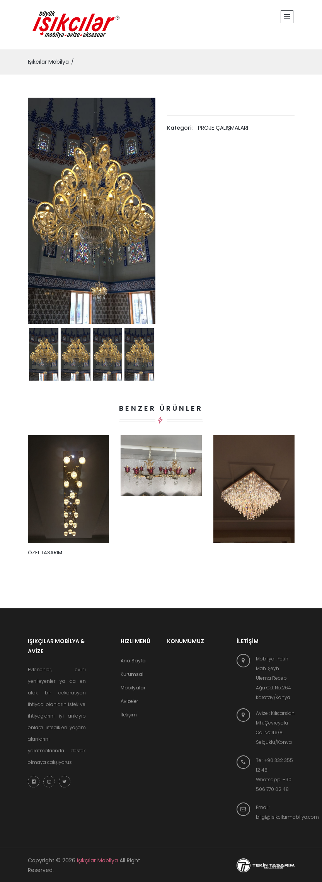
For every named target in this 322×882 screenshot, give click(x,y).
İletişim (129, 714)
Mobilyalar (133, 687)
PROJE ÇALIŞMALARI (223, 128)
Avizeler (129, 701)
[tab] (44, 354)
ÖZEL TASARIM (45, 552)
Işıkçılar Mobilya (97, 860)
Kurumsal (132, 674)
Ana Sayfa (133, 660)
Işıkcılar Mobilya (48, 62)
